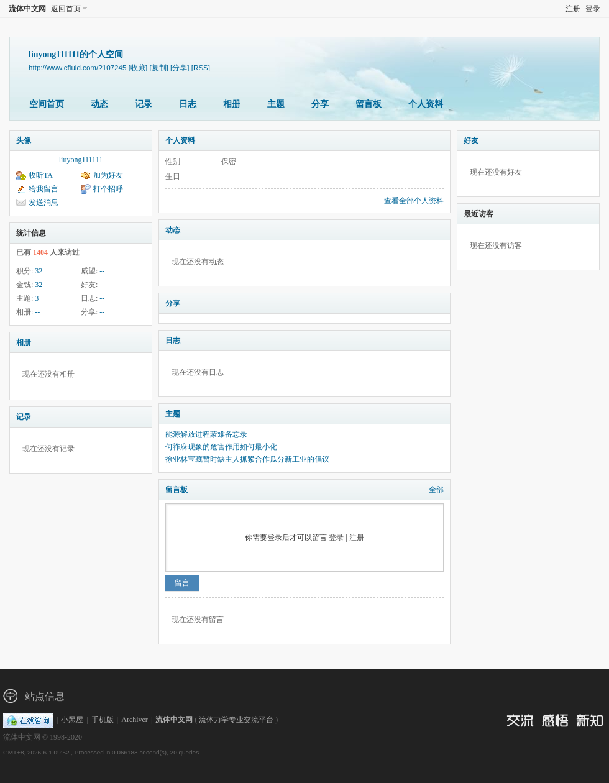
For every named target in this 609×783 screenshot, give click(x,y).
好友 (471, 140)
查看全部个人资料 (414, 200)
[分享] (179, 67)
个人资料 (425, 104)
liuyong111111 (81, 159)
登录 (592, 8)
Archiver (134, 719)
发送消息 (43, 202)
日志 (187, 104)
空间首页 (46, 104)
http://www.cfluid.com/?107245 (77, 67)
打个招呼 (108, 189)
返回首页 (66, 8)
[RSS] (200, 67)
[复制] (158, 67)
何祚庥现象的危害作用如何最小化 (221, 446)
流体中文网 (27, 8)
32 (38, 271)
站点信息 (45, 696)
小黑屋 (72, 719)
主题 (276, 104)
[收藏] (138, 67)
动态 (99, 104)
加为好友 (108, 175)
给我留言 (43, 189)
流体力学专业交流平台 (236, 719)
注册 (573, 8)
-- (101, 271)
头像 (23, 140)
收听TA (41, 175)
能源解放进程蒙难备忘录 (206, 434)
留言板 (368, 104)
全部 (436, 489)
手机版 (102, 719)
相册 (231, 104)
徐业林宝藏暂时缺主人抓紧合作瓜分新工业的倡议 (247, 459)
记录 (143, 104)
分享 (320, 104)
